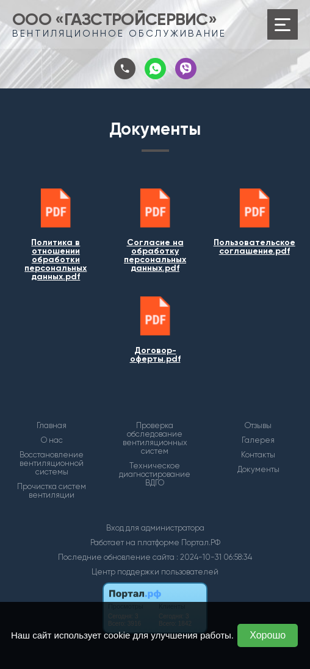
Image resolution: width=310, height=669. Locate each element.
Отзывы (258, 425)
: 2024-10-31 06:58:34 (214, 557)
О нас (52, 440)
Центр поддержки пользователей (155, 571)
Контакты (258, 455)
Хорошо (268, 635)
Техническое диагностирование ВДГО (154, 474)
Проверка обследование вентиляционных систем (155, 438)
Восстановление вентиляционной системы (52, 463)
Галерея (258, 440)
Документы (258, 469)
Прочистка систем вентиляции (51, 490)
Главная (52, 425)
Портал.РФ (200, 542)
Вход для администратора (155, 527)
